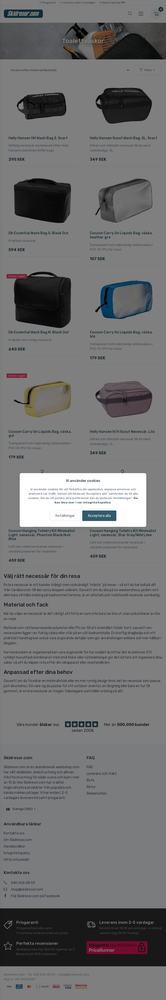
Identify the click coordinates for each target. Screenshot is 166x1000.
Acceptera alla (99, 516)
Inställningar (65, 516)
